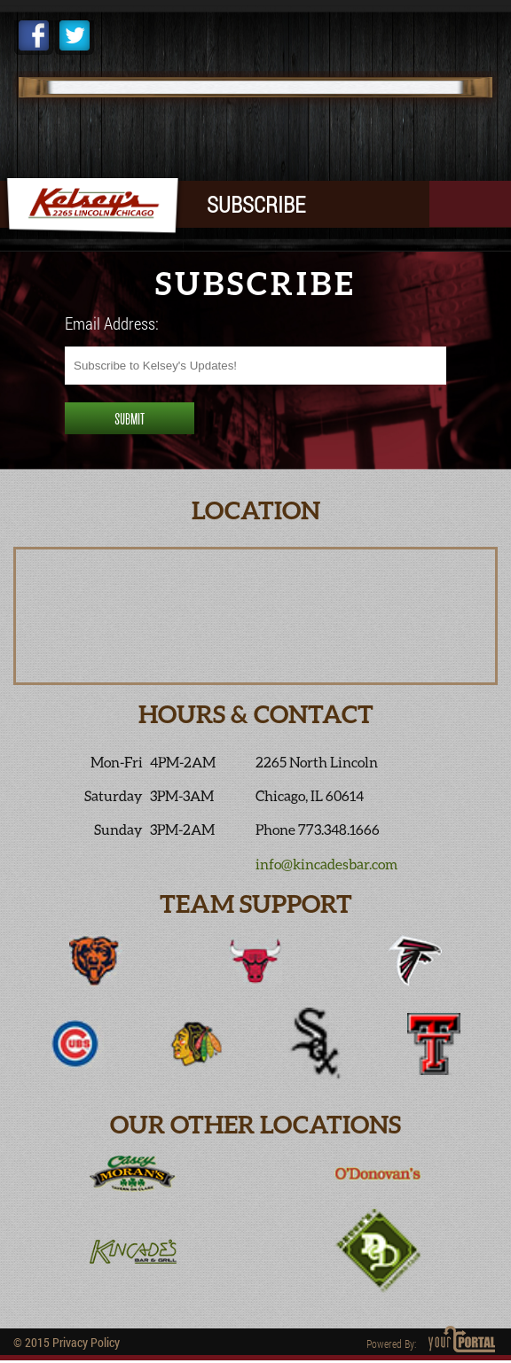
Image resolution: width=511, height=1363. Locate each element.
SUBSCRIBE (256, 204)
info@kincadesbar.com (326, 863)
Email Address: (112, 323)
